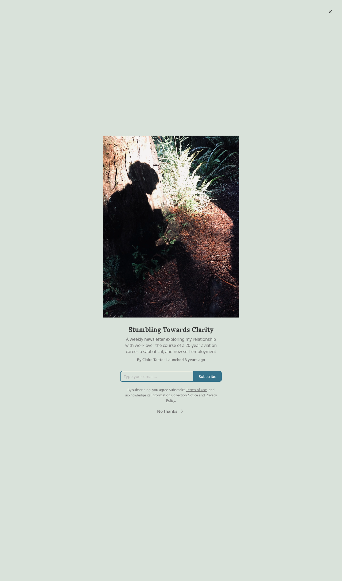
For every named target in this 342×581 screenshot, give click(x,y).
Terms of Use (196, 389)
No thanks (171, 411)
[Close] (330, 11)
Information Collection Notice (174, 395)
